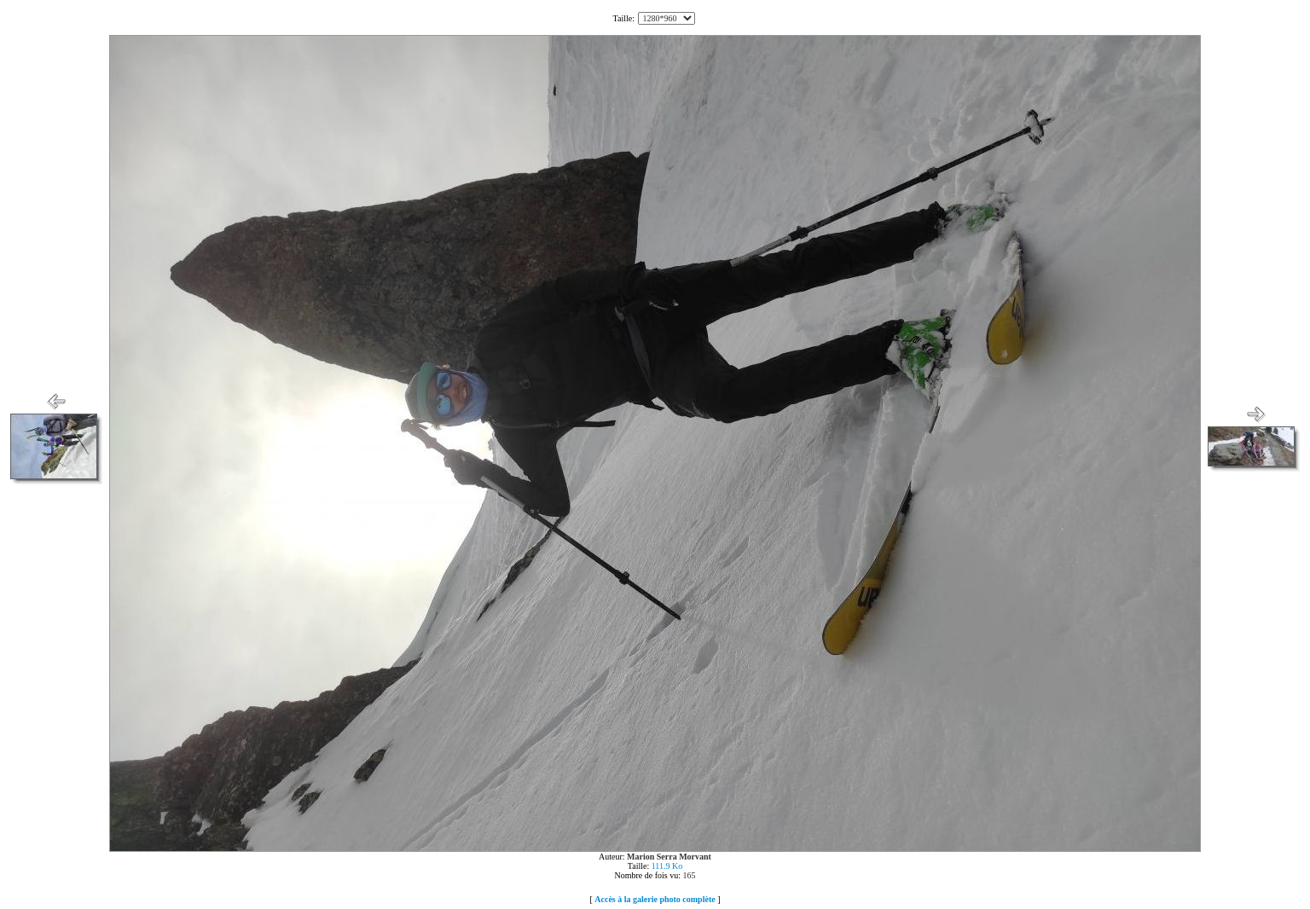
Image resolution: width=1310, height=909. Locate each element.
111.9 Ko (667, 866)
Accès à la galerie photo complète (654, 899)
